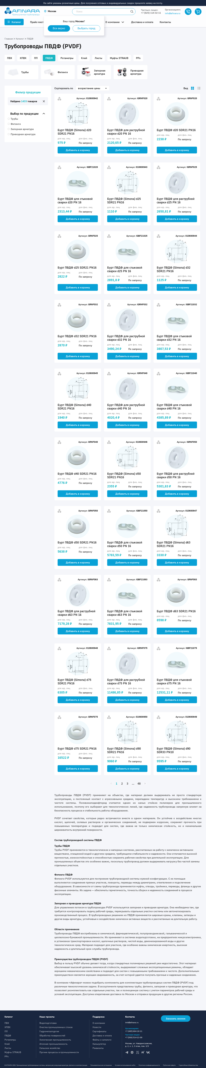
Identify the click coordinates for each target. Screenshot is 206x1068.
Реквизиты (98, 1048)
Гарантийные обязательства (188, 1065)
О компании (99, 1023)
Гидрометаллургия (49, 1031)
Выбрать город (86, 28)
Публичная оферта (169, 1065)
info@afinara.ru (172, 13)
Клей (7, 1043)
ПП (6, 1031)
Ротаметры (10, 1039)
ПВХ (7, 1023)
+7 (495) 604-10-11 (133, 1031)
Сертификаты (99, 1031)
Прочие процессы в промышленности (59, 1052)
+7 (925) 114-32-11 (151, 12)
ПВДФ (8, 1035)
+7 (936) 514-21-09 (133, 1037)
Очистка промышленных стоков (55, 1027)
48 (139, 783)
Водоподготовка (47, 1023)
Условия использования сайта (125, 1065)
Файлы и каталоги (102, 1039)
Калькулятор (99, 1043)
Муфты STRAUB (13, 1052)
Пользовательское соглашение (101, 1065)
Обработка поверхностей (52, 1035)
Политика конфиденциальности (149, 1065)
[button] (50, 11)
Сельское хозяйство (49, 1048)
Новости (97, 1027)
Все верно (59, 28)
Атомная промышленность (53, 1043)
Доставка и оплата (102, 1035)
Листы (8, 1048)
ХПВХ (7, 1027)
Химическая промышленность (55, 1039)
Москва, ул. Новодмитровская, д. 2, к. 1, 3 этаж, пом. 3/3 (138, 1044)
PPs (7, 1056)
